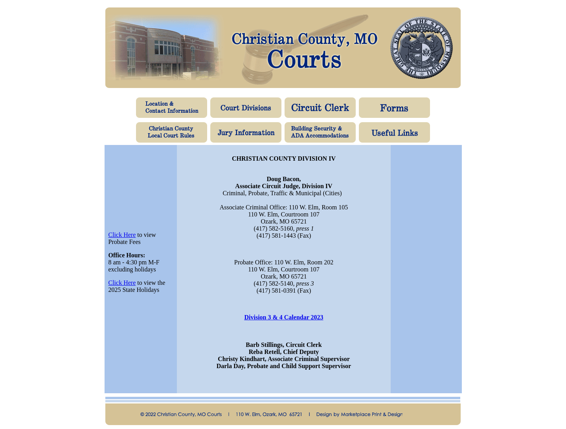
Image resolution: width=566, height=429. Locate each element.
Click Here (122, 234)
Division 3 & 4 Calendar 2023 (283, 317)
